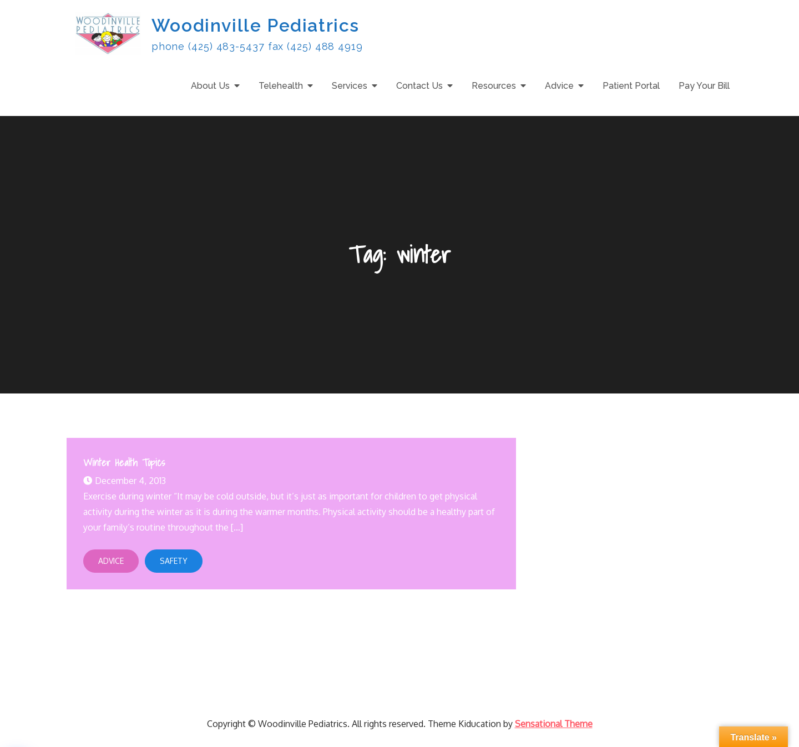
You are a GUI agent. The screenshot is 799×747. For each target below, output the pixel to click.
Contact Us (419, 85)
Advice (559, 85)
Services (349, 85)
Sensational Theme (554, 723)
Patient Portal (631, 85)
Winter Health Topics (124, 463)
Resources (494, 85)
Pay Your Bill (704, 85)
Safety (174, 561)
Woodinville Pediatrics (255, 25)
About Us (210, 85)
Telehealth (281, 85)
